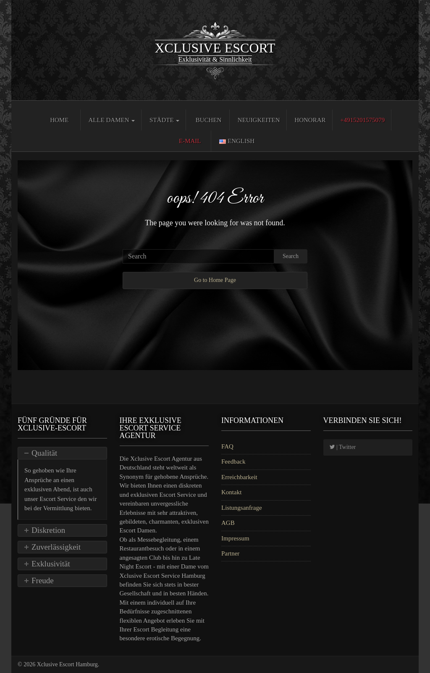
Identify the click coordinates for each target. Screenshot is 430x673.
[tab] (62, 453)
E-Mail (190, 141)
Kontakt (231, 492)
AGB (228, 522)
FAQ (227, 446)
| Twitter (343, 447)
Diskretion (48, 530)
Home (59, 120)
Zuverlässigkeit (56, 547)
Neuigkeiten (259, 120)
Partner (230, 553)
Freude (42, 580)
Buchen (209, 120)
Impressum (235, 538)
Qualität (44, 453)
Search (291, 256)
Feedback (233, 461)
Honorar (309, 120)
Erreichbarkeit (239, 477)
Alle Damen (111, 120)
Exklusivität (50, 563)
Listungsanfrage (241, 507)
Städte (164, 120)
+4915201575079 (362, 120)
